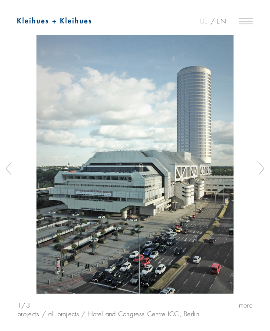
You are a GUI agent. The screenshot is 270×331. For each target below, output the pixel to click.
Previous (9, 169)
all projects (63, 313)
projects (28, 313)
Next (261, 169)
